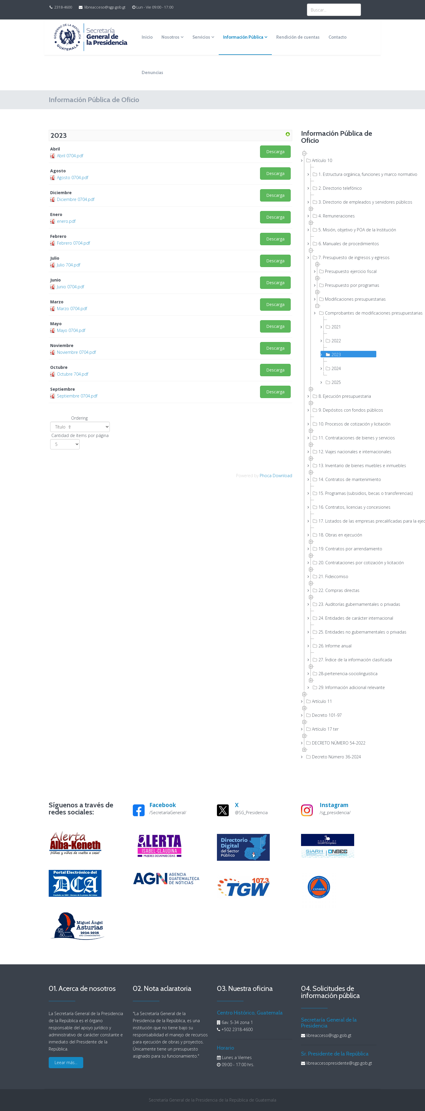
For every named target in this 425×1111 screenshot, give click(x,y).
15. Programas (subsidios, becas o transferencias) (343, 493)
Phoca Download (276, 475)
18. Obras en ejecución (336, 535)
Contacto (337, 37)
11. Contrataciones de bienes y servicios (343, 438)
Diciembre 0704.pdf (75, 199)
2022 (332, 340)
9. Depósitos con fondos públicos (343, 410)
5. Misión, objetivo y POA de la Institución (343, 230)
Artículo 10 (318, 160)
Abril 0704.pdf (70, 155)
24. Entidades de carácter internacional (343, 618)
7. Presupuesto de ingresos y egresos (343, 257)
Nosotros (170, 37)
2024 (332, 368)
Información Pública (243, 37)
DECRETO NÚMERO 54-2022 (335, 743)
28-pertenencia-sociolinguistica (343, 673)
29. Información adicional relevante (343, 687)
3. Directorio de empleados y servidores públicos (343, 202)
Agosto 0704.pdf (72, 177)
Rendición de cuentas (298, 37)
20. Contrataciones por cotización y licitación (343, 562)
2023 (332, 354)
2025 (332, 382)
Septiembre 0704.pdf (77, 396)
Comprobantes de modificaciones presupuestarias (347, 313)
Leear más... (66, 1062)
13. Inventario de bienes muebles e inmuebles (343, 465)
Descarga (275, 151)
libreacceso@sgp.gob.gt (104, 7)
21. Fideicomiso (329, 576)
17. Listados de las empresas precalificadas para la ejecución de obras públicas (343, 521)
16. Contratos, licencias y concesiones (343, 507)
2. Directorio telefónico (336, 188)
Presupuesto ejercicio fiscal (347, 271)
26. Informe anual (331, 646)
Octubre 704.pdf (72, 374)
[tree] (338, 455)
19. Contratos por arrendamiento (343, 549)
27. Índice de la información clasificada (343, 659)
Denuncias (152, 72)
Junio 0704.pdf (70, 286)
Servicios (201, 37)
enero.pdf (66, 221)
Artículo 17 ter (322, 729)
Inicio (147, 37)
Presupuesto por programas (347, 285)
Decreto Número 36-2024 (333, 757)
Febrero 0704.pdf (73, 243)
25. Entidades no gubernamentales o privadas (343, 632)
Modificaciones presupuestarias (347, 299)
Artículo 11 (318, 701)
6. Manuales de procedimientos (343, 243)
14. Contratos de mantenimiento (343, 479)
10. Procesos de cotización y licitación (343, 424)
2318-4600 (63, 7)
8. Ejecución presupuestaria (341, 396)
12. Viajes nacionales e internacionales (343, 451)
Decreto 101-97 (323, 715)
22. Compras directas (335, 590)
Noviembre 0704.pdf (76, 352)
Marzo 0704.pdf (72, 308)
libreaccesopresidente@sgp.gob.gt (339, 1063)
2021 (332, 327)
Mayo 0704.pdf (71, 330)
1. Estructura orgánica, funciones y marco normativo (343, 174)
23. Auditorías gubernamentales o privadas (343, 604)
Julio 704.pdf (68, 265)
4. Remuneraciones (333, 216)
